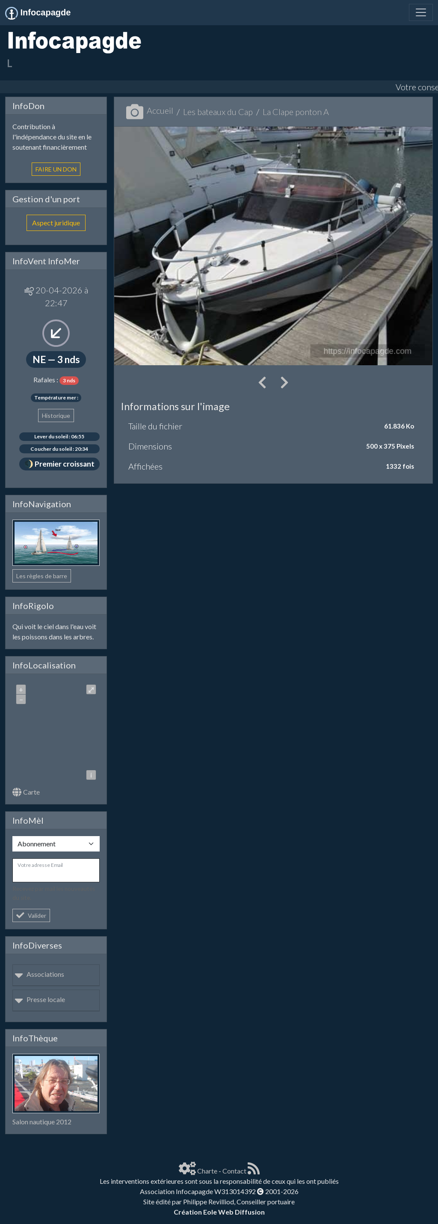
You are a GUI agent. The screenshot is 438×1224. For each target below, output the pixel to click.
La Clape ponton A (296, 111)
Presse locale (40, 999)
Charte (207, 1171)
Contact (234, 1171)
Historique (56, 415)
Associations (39, 974)
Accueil (149, 110)
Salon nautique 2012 (41, 1122)
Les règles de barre (41, 575)
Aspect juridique (56, 223)
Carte (26, 792)
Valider (31, 915)
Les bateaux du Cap (218, 111)
